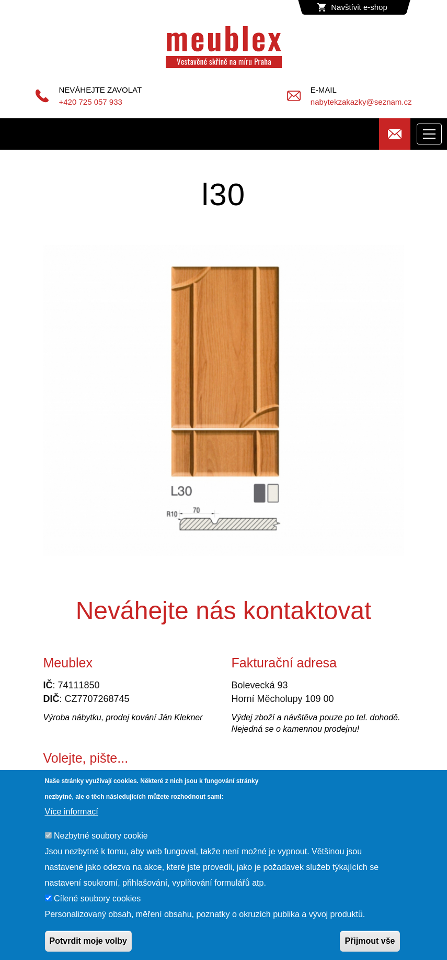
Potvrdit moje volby (88, 940)
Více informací (71, 811)
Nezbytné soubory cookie (101, 835)
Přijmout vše (370, 940)
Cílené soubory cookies (97, 898)
